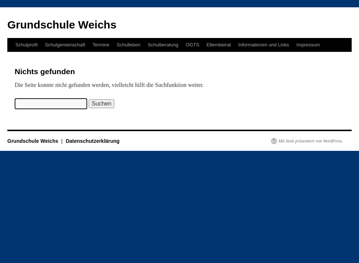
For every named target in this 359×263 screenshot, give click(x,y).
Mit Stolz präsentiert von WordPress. (310, 141)
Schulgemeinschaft (65, 44)
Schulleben (128, 44)
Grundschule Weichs (61, 25)
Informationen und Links (263, 44)
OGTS (192, 44)
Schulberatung (163, 44)
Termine (101, 44)
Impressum (308, 44)
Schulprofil (26, 44)
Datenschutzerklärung (92, 141)
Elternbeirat (219, 44)
